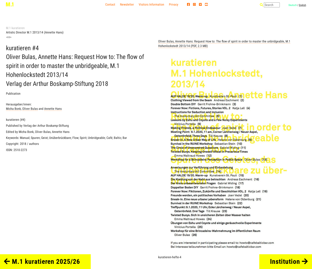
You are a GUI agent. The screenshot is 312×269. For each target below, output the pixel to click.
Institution (289, 261)
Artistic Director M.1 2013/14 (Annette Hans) (34, 32)
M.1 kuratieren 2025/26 (42, 261)
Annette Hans (53, 109)
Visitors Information (151, 4)
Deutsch (293, 5)
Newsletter (127, 4)
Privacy (173, 4)
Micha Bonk (13, 109)
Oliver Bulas (30, 109)
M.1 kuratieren (15, 28)
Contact (110, 4)
